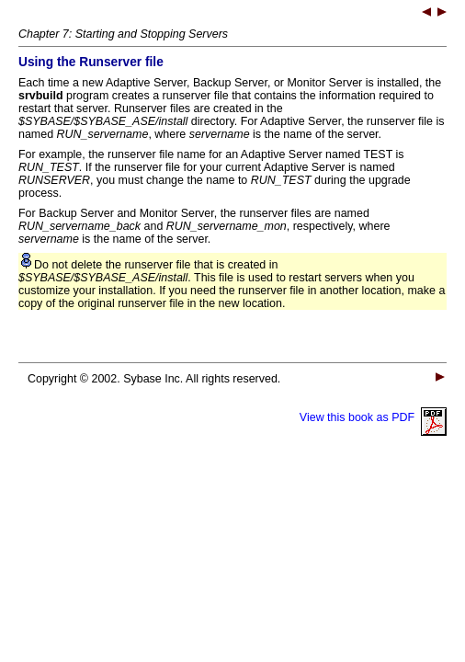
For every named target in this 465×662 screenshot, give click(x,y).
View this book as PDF (373, 417)
